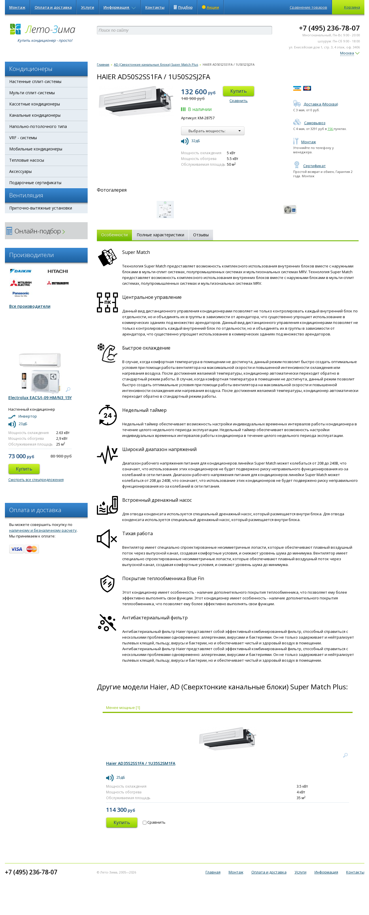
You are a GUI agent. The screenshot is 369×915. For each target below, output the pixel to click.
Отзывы (201, 234)
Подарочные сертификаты (35, 182)
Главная (103, 64)
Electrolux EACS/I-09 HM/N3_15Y (40, 397)
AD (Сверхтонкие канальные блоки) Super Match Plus (156, 64)
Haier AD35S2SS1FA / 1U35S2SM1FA (140, 763)
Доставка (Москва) (315, 104)
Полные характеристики (160, 234)
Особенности (114, 234)
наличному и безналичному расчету (43, 530)
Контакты (155, 7)
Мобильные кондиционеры (35, 149)
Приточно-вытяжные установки (40, 208)
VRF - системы (23, 137)
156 (330, 129)
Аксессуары (20, 171)
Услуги (87, 7)
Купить (238, 91)
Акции (210, 7)
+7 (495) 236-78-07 (329, 28)
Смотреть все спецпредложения (36, 479)
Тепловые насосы (26, 160)
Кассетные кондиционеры (34, 104)
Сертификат (309, 165)
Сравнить (238, 100)
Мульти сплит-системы (32, 92)
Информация (119, 7)
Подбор (183, 7)
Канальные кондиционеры (35, 115)
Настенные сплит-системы (35, 81)
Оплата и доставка (53, 7)
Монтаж (17, 7)
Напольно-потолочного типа (38, 126)
